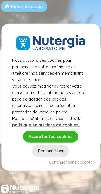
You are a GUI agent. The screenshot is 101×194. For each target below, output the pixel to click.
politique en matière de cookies (46, 125)
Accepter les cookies (50, 137)
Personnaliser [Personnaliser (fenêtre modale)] (51, 151)
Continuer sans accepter (71, 162)
